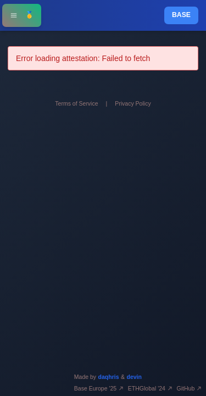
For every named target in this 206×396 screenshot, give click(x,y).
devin (134, 376)
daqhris (108, 376)
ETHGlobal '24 (150, 388)
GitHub (189, 388)
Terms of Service (76, 103)
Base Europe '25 (99, 388)
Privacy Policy (133, 103)
